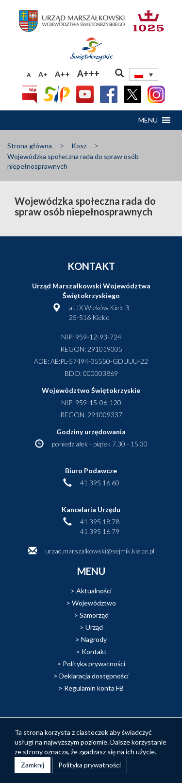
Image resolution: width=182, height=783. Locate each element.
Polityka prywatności (94, 663)
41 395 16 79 (99, 531)
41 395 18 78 (99, 521)
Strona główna (29, 146)
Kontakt (94, 651)
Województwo (94, 603)
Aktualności (94, 591)
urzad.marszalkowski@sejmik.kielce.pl (99, 551)
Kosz (78, 146)
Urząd (94, 627)
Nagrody (94, 639)
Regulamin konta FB (94, 688)
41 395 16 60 (99, 483)
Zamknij (32, 765)
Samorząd (94, 615)
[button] (148, 120)
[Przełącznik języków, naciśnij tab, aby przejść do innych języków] (143, 74)
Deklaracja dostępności (94, 676)
